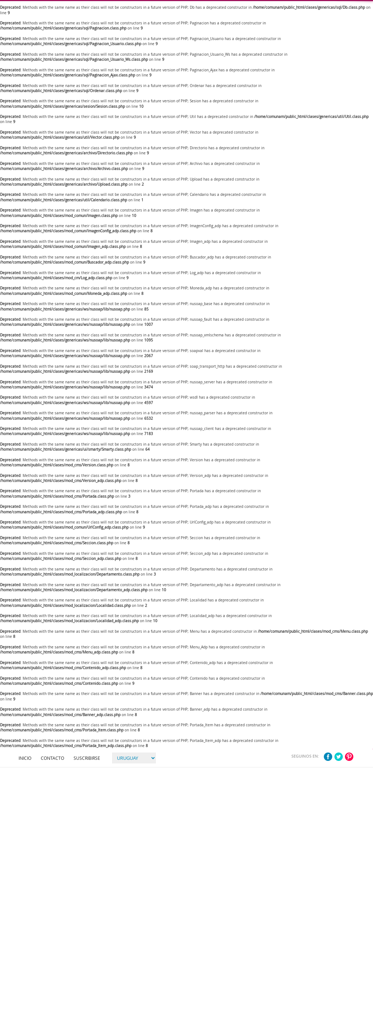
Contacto (52, 758)
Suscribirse (87, 758)
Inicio (25, 758)
